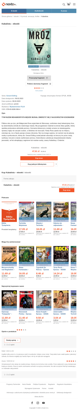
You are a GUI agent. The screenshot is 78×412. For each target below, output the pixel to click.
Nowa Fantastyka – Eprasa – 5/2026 (25, 270)
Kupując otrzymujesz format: (51, 96)
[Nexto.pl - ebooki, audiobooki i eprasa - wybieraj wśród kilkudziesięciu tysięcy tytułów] (9, 4)
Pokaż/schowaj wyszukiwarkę (64, 4)
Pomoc (44, 388)
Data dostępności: (8, 98)
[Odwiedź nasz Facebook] (32, 403)
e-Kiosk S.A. (45, 408)
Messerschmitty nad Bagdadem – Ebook (8, 270)
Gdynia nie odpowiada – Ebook (58, 225)
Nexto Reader (26, 384)
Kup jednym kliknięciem (37, 164)
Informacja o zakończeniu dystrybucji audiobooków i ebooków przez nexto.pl (31, 392)
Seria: (4, 96)
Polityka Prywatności (39, 384)
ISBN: (4, 109)
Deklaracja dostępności (64, 392)
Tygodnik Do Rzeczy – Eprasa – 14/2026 (42, 270)
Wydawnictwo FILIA (17, 107)
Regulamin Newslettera (64, 384)
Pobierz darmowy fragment (37, 84)
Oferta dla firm (39, 396)
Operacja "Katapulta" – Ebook (7, 314)
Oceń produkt (39, 89)
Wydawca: (6, 107)
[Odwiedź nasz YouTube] (43, 403)
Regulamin (51, 384)
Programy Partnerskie (13, 384)
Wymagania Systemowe (32, 388)
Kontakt (50, 388)
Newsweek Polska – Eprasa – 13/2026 (25, 314)
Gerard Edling (11, 96)
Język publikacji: (8, 104)
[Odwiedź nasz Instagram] (37, 403)
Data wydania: (7, 101)
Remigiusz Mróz (38, 73)
